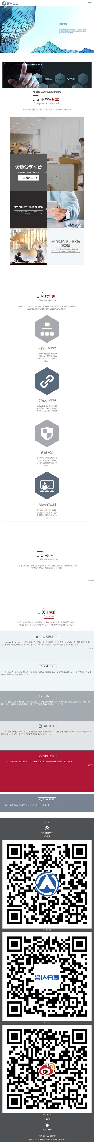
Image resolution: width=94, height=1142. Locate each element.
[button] (7, 29)
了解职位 (89, 765)
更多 (91, 648)
